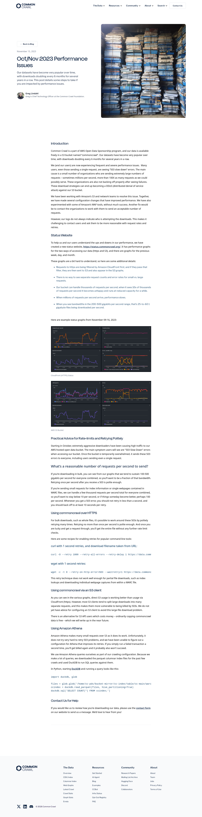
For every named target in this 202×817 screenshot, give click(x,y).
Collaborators (126, 789)
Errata (65, 801)
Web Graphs (68, 785)
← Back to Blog (27, 44)
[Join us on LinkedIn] (26, 806)
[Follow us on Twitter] (20, 806)
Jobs (152, 781)
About (152, 773)
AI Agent (96, 777)
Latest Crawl (68, 789)
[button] (99, 6)
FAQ (94, 801)
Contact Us (177, 6)
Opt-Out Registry (99, 797)
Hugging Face (127, 781)
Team (152, 777)
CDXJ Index (68, 777)
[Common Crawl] (26, 768)
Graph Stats (68, 797)
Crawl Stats (68, 793)
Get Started (97, 773)
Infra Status (97, 793)
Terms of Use (155, 789)
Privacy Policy (156, 785)
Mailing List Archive (129, 777)
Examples (96, 785)
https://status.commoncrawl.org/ (101, 246)
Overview (67, 773)
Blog (94, 781)
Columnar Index (70, 781)
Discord (124, 785)
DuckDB (76, 668)
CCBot (95, 789)
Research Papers (128, 773)
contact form (143, 708)
